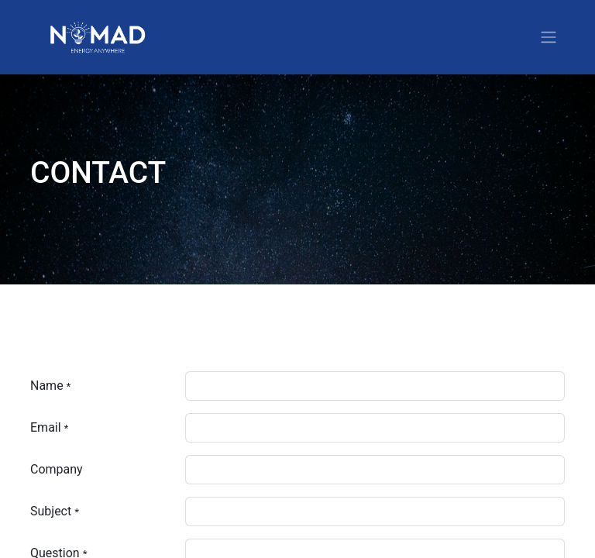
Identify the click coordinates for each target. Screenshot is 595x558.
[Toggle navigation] (548, 37)
